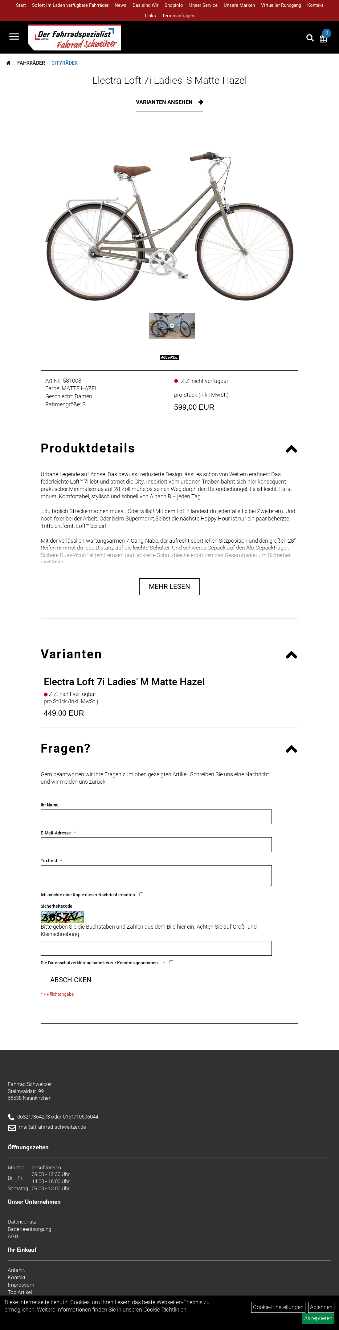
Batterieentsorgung (29, 1229)
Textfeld (49, 860)
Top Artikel (20, 1292)
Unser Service (203, 5)
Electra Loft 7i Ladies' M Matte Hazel (124, 682)
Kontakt (315, 5)
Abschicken (71, 980)
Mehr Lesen (169, 586)
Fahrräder (31, 63)
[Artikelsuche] (310, 38)
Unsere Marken (239, 5)
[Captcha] (156, 948)
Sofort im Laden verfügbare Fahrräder (70, 5)
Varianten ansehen (165, 102)
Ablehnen (321, 1307)
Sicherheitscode (56, 906)
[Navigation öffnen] (14, 37)
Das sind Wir (145, 5)
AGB (13, 1236)
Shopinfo (174, 5)
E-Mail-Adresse (56, 832)
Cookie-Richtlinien (164, 1309)
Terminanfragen (178, 15)
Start (21, 5)
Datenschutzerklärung (70, 962)
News (120, 5)
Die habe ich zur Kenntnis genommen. (100, 962)
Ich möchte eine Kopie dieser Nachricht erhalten (88, 894)
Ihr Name (50, 804)
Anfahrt (16, 1270)
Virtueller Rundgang (281, 5)
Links (150, 15)
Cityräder (64, 63)
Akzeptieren (318, 1318)
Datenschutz (22, 1222)
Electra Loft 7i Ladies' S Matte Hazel (169, 80)
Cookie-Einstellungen (278, 1307)
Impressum (21, 1285)
